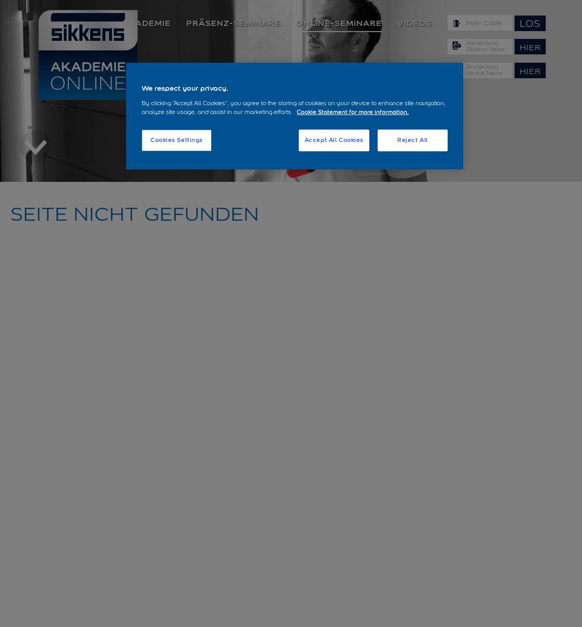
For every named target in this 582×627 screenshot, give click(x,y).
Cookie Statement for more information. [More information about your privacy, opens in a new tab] (353, 112)
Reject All (412, 140)
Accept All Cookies (334, 140)
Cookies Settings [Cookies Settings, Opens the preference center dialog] (176, 140)
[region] (294, 116)
